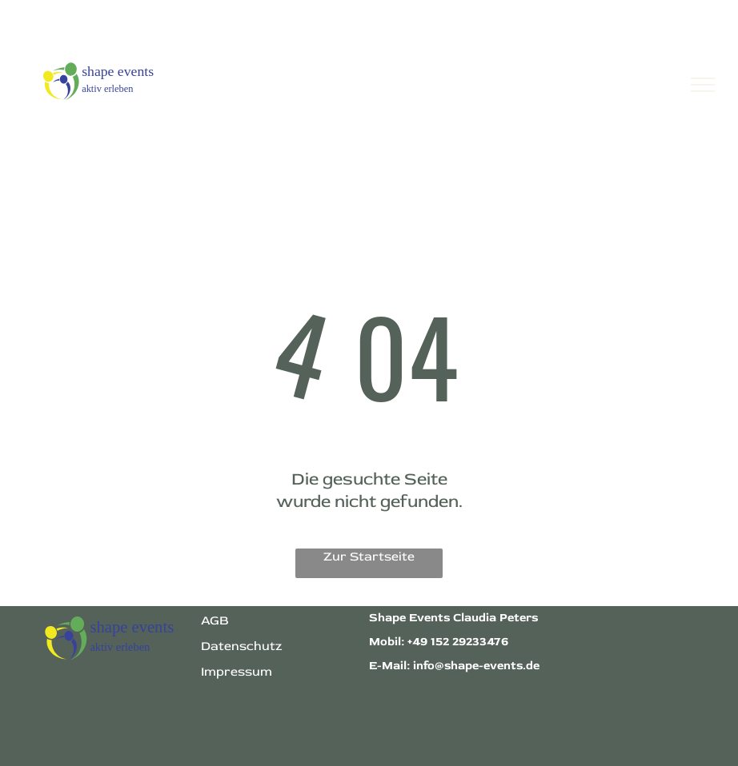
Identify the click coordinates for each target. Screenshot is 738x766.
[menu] (703, 85)
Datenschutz (242, 646)
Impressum (236, 672)
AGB (214, 620)
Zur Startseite (369, 557)
